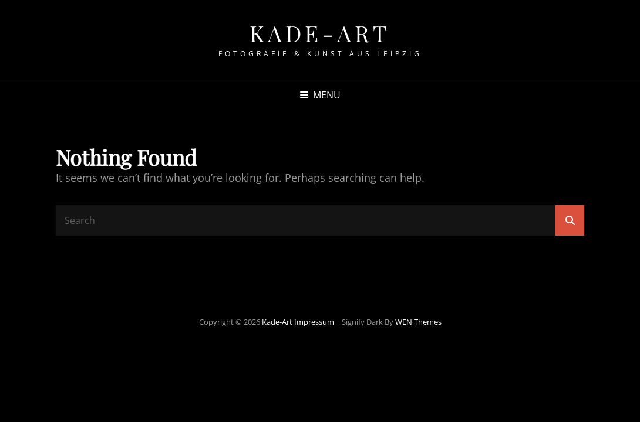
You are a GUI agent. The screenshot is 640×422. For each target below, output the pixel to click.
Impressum (314, 321)
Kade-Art (320, 33)
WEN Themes (418, 321)
